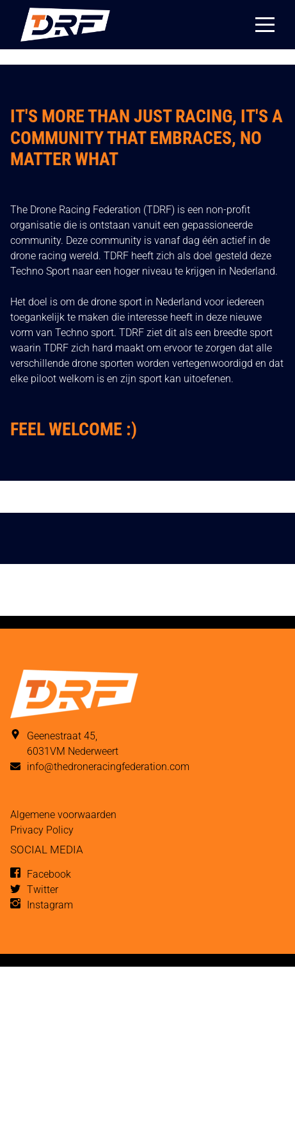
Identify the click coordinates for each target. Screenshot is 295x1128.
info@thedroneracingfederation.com (108, 767)
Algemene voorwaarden (63, 815)
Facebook (49, 874)
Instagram (50, 905)
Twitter (42, 889)
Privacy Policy (42, 830)
